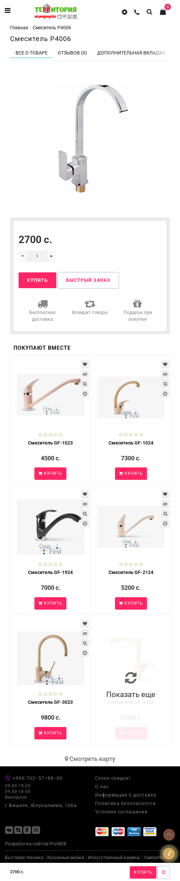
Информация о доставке (125, 795)
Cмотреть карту (90, 758)
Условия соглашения (121, 811)
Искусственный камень (114, 857)
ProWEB (57, 843)
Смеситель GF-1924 (50, 572)
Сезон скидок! (113, 778)
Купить (143, 872)
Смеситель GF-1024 (131, 443)
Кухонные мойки (65, 857)
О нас (102, 786)
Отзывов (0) (72, 52)
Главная (19, 27)
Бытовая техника (24, 857)
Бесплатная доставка (42, 310)
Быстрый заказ (88, 280)
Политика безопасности (125, 803)
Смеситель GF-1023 (50, 443)
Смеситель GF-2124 (131, 572)
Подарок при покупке (137, 310)
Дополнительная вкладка (131, 52)
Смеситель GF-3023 (50, 702)
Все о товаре (32, 52)
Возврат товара (90, 307)
